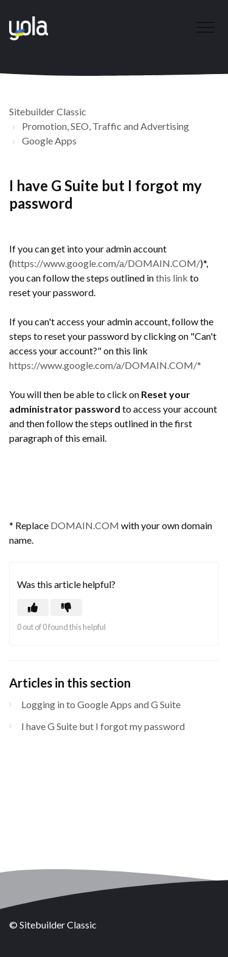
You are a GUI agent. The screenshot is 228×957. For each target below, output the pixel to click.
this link (172, 277)
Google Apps (49, 140)
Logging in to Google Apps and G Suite (101, 704)
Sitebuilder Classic (47, 111)
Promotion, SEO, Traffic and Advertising (105, 126)
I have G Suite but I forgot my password (103, 726)
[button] (205, 27)
